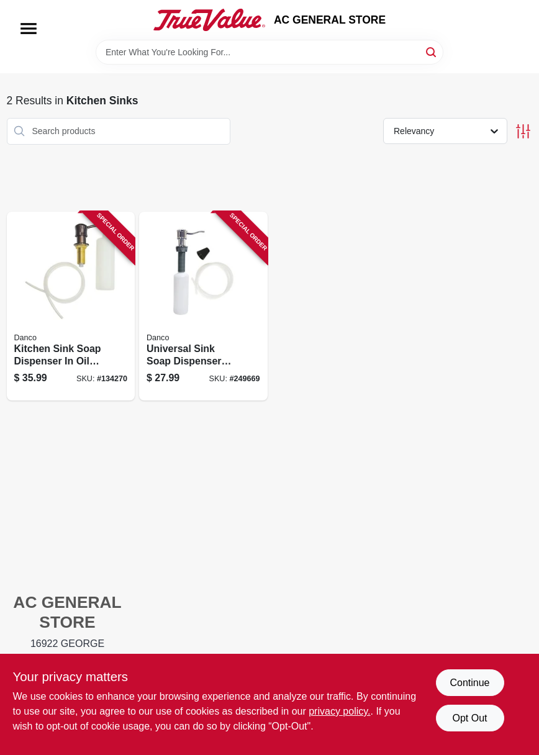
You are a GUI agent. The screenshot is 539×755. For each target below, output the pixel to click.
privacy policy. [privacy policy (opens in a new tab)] (339, 711)
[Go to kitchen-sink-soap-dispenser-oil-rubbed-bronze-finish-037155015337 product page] (71, 306)
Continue (469, 682)
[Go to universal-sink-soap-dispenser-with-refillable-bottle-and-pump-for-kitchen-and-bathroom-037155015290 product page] (203, 306)
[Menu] (28, 28)
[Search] (432, 51)
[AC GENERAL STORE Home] (209, 20)
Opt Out (469, 718)
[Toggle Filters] (523, 131)
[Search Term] (269, 52)
